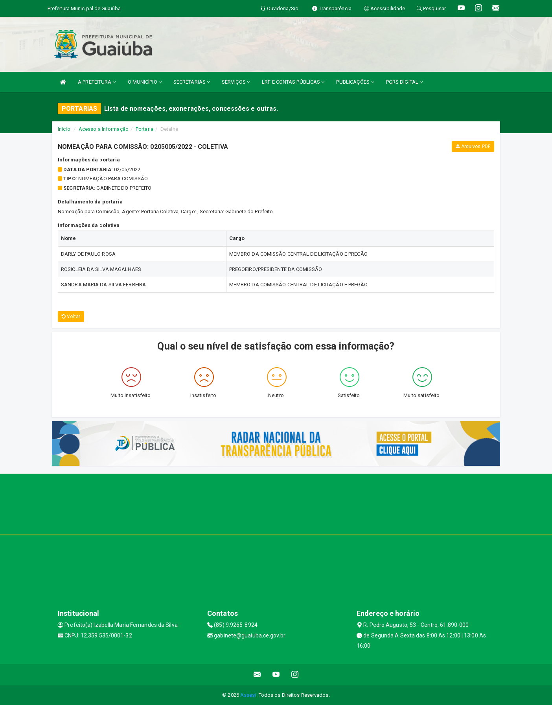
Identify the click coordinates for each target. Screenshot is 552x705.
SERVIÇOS (236, 82)
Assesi (248, 695)
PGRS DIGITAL (404, 82)
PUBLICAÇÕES (355, 82)
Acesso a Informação (104, 129)
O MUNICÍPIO (145, 82)
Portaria (144, 129)
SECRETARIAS (191, 82)
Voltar (71, 316)
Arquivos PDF (473, 146)
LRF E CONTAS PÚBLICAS (293, 82)
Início (64, 129)
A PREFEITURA (97, 82)
